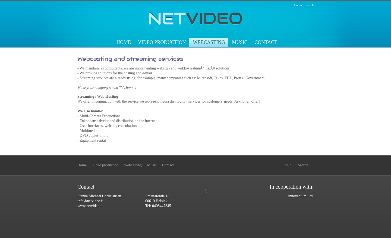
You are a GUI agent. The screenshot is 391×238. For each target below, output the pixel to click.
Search (309, 5)
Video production (162, 42)
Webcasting (209, 42)
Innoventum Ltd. (301, 196)
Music (239, 42)
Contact (265, 42)
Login (298, 5)
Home (123, 42)
